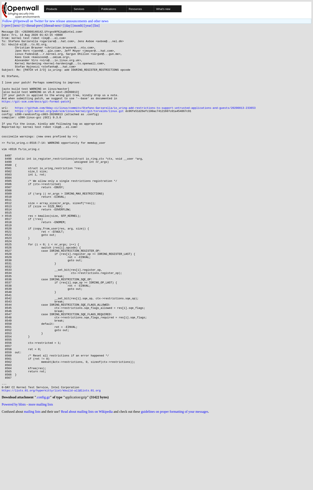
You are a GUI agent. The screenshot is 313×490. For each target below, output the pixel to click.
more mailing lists (41, 477)
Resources (135, 9)
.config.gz (43, 470)
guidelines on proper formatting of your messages (174, 484)
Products (51, 9)
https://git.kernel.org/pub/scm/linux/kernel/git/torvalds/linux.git (69, 127)
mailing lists (32, 484)
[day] (68, 25)
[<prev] (7, 25)
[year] (88, 25)
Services (79, 9)
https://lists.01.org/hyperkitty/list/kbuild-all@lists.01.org (51, 463)
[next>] (18, 25)
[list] (96, 25)
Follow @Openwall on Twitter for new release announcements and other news (55, 21)
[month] (77, 25)
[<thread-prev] (33, 25)
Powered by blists (14, 477)
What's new (163, 9)
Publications (108, 9)
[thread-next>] (54, 25)
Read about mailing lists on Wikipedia (87, 484)
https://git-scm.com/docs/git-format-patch (35, 116)
